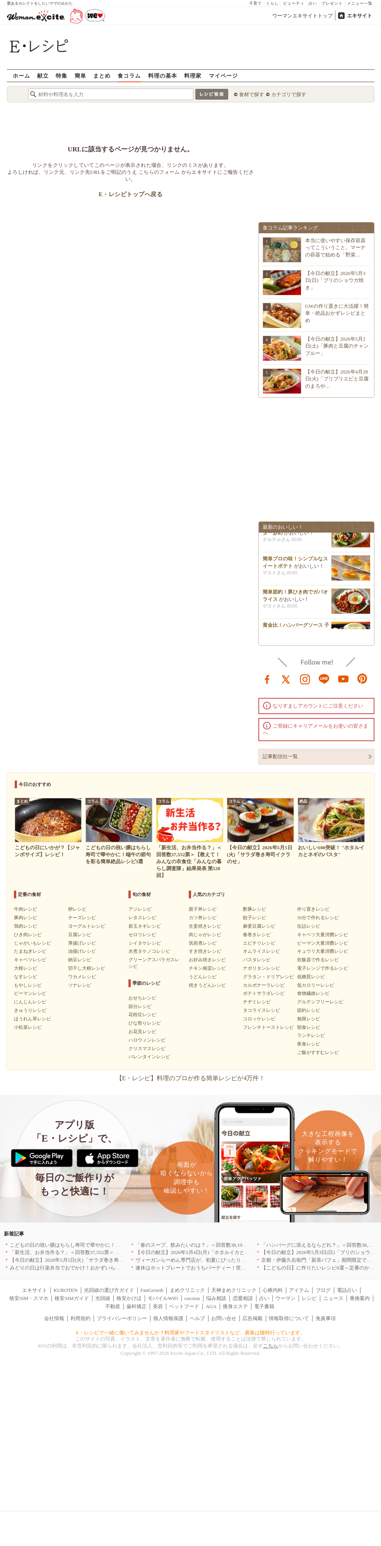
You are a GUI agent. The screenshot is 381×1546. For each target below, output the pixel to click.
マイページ (223, 75)
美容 (158, 1306)
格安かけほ (129, 1298)
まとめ (102, 75)
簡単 (80, 75)
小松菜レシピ (28, 1027)
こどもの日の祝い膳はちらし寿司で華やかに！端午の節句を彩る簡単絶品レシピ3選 (104, 1245)
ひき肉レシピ (28, 934)
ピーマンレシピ (30, 993)
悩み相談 (216, 1298)
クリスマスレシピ (147, 1048)
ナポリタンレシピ (261, 968)
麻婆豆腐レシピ (259, 926)
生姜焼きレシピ (205, 926)
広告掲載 (253, 1318)
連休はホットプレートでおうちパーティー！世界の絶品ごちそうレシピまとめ (223, 1268)
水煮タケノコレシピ (149, 951)
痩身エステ (235, 1306)
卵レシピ (77, 909)
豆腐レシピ (79, 934)
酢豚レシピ (254, 909)
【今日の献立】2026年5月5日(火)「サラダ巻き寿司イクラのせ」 (82, 1260)
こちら (270, 1346)
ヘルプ (197, 1318)
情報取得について (289, 1318)
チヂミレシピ (257, 1002)
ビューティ (293, 3)
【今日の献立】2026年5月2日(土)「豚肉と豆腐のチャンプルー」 (337, 346)
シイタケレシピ (144, 943)
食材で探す (251, 94)
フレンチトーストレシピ (268, 1027)
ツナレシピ (79, 985)
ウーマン (285, 1298)
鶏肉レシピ (25, 926)
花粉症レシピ (142, 1014)
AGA (211, 1306)
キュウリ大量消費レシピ (322, 951)
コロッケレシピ (259, 1019)
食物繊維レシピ (313, 993)
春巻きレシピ (257, 934)
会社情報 (54, 1318)
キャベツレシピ (30, 959)
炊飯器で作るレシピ (318, 959)
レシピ (309, 1298)
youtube (343, 678)
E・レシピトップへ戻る (130, 194)
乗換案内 (360, 1298)
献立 (43, 75)
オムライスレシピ (261, 951)
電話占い (347, 1290)
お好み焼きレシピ (207, 959)
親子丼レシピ (203, 909)
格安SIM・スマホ (28, 1298)
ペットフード (184, 1306)
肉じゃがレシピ (205, 934)
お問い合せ (223, 1318)
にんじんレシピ (30, 1002)
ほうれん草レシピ (32, 1019)
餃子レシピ (254, 917)
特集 (61, 75)
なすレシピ (25, 976)
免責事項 (326, 1318)
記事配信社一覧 (280, 756)
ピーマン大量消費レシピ (322, 943)
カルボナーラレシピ (264, 985)
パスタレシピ (257, 959)
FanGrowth (151, 1290)
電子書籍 (264, 1306)
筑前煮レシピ (203, 943)
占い (313, 3)
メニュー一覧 (359, 3)
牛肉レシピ (25, 909)
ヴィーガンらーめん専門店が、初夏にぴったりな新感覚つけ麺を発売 (213, 1260)
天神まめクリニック (233, 1290)
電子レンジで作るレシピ (322, 968)
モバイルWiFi (163, 1298)
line (324, 678)
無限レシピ (308, 1019)
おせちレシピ (142, 998)
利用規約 (80, 1318)
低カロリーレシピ (315, 985)
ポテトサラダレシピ (264, 993)
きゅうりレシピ (30, 1010)
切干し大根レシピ (86, 968)
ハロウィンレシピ (147, 1040)
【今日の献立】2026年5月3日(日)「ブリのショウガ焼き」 (335, 280)
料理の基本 (162, 75)
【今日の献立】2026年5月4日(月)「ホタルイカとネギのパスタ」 (207, 1252)
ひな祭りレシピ (144, 1023)
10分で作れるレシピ (318, 917)
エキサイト (359, 16)
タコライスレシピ (261, 1010)
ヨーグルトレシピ (86, 926)
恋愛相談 (243, 1298)
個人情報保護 (168, 1318)
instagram (305, 678)
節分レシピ (140, 1006)
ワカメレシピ (82, 976)
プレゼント (332, 3)
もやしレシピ (28, 985)
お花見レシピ (142, 1031)
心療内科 (273, 1290)
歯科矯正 (136, 1306)
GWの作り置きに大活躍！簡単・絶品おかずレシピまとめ (337, 313)
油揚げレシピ (82, 951)
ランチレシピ (311, 1035)
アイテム (299, 1290)
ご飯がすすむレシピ (318, 1052)
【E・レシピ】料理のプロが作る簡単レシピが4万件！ (190, 1078)
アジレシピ (140, 909)
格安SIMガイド (72, 1298)
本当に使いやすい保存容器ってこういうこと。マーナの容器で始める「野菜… (335, 247)
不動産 (112, 1306)
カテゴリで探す (288, 94)
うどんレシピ (203, 976)
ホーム (21, 75)
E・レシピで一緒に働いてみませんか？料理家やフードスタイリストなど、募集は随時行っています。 (190, 1333)
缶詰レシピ (308, 926)
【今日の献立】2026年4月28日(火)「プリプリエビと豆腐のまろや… (337, 379)
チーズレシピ (82, 917)
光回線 (102, 1298)
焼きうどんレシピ (207, 985)
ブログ (323, 1290)
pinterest (362, 678)
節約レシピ (308, 1010)
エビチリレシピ (259, 943)
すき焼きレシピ (205, 951)
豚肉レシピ (25, 917)
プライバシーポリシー (122, 1318)
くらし (272, 3)
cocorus (192, 1298)
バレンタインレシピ (149, 1056)
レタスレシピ (142, 917)
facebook (267, 678)
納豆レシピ (79, 959)
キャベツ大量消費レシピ (322, 934)
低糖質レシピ (311, 976)
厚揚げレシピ (82, 943)
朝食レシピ (308, 1027)
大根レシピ (25, 968)
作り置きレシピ (313, 909)
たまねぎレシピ (30, 951)
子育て (255, 3)
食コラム (129, 75)
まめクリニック (187, 1290)
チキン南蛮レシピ (207, 968)
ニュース (333, 1298)
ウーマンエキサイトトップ (302, 16)
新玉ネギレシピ (144, 926)
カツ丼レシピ (203, 917)
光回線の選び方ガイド (109, 1290)
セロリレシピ (142, 934)
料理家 (193, 75)
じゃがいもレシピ (32, 943)
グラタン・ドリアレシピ (268, 976)
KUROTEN (65, 1290)
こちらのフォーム (159, 172)
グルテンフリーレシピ (320, 1002)
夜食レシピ (308, 1044)
